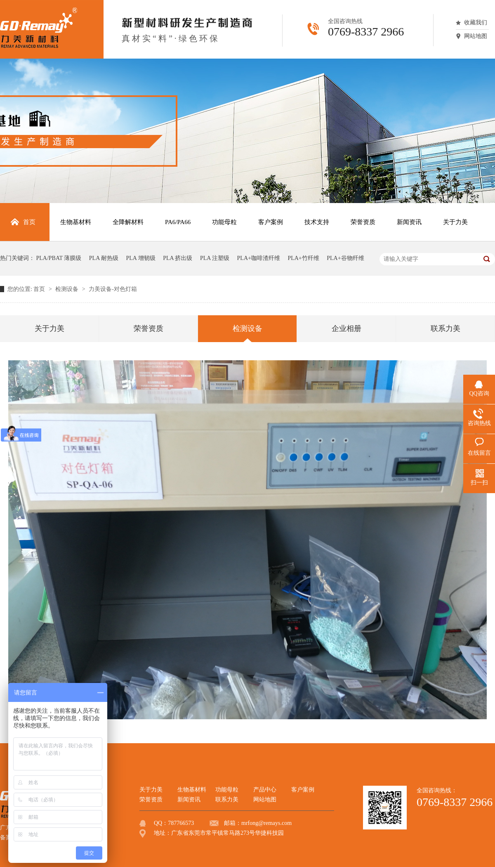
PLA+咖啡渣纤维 (258, 258)
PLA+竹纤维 (303, 258)
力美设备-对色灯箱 (113, 289)
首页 (40, 289)
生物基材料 (191, 790)
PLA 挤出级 (177, 258)
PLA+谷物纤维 (345, 258)
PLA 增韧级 (141, 258)
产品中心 (264, 790)
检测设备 (67, 289)
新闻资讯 (188, 799)
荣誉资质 (148, 328)
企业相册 (346, 328)
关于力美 (49, 328)
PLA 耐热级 (103, 258)
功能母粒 (226, 790)
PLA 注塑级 (214, 258)
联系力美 (445, 328)
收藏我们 (475, 22)
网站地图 (475, 36)
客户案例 (302, 790)
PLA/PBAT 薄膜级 (59, 258)
